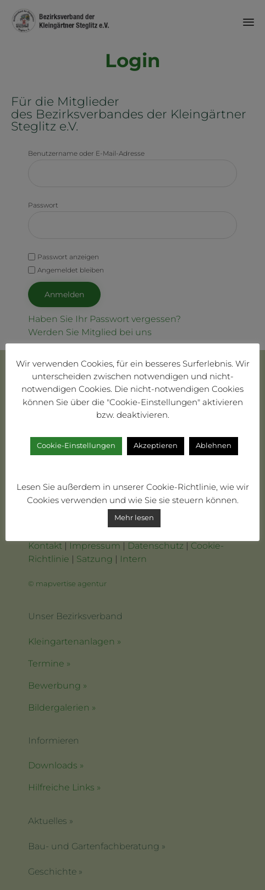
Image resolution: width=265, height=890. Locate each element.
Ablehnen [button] (213, 445)
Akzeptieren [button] (156, 445)
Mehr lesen (134, 517)
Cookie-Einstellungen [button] (76, 445)
